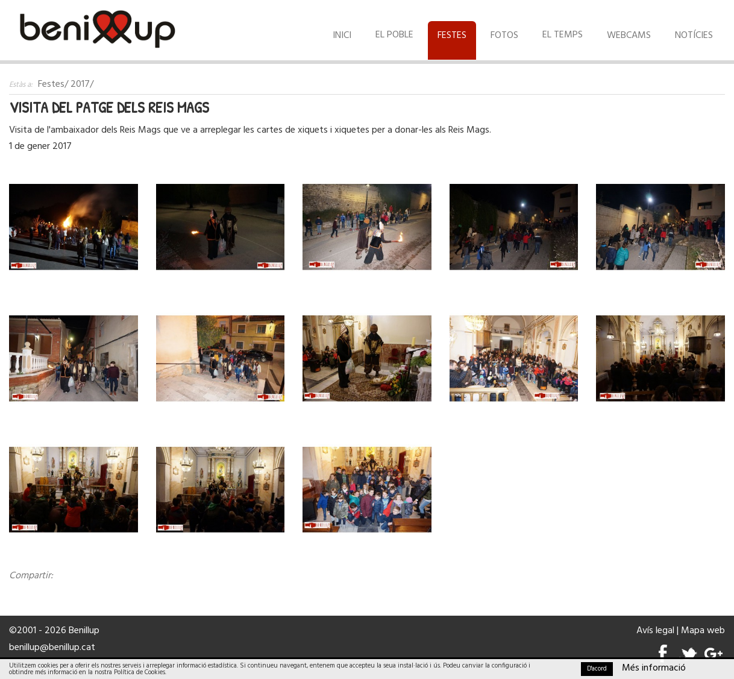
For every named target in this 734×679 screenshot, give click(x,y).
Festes (452, 35)
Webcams (629, 35)
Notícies (694, 35)
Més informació (654, 668)
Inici (342, 35)
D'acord (597, 668)
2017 (80, 84)
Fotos (504, 35)
